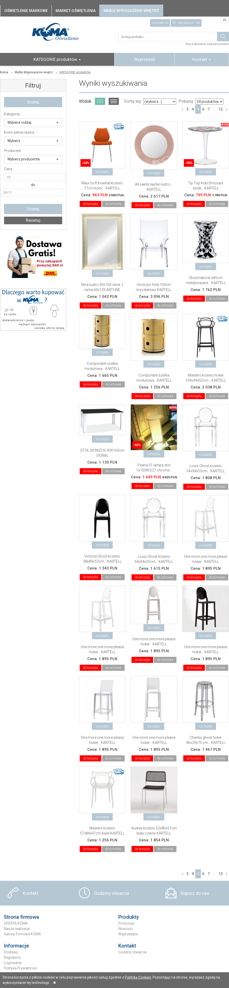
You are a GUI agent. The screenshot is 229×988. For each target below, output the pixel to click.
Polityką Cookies (138, 977)
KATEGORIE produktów (57, 59)
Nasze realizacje (17, 929)
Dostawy (11, 952)
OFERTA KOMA (16, 923)
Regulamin (12, 957)
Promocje (126, 923)
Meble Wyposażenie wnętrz (34, 72)
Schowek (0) (160, 23)
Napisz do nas (195, 893)
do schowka (113, 204)
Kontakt (201, 59)
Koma (4, 72)
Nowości (125, 929)
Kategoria (12, 114)
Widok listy (114, 101)
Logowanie (13, 963)
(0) (186, 23)
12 (221, 109)
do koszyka (90, 204)
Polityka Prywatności (20, 968)
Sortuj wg (132, 101)
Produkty (128, 917)
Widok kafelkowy (100, 101)
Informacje (16, 946)
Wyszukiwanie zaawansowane (207, 44)
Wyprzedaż (144, 59)
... (214, 109)
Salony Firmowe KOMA (22, 934)
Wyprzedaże (128, 934)
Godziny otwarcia (111, 893)
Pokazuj (186, 101)
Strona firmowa (21, 917)
